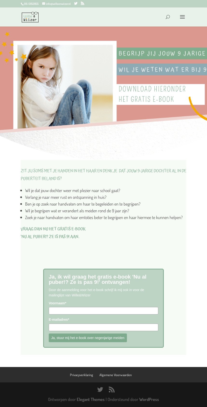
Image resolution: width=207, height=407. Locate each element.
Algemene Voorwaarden (115, 375)
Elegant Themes (91, 399)
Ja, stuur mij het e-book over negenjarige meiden (87, 338)
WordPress (149, 399)
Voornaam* (57, 303)
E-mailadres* (59, 319)
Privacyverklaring (81, 375)
